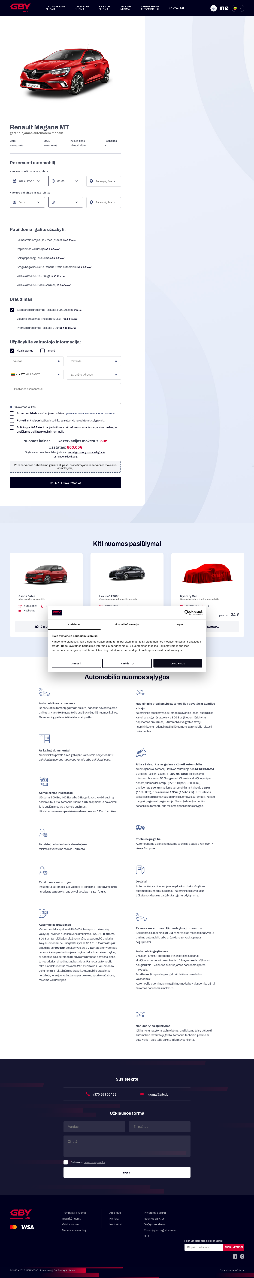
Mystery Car (188, 596)
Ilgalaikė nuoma (71, 1218)
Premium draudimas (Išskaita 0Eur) (43, 328)
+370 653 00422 (104, 1094)
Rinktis (127, 663)
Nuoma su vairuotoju (74, 1230)
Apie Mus (115, 1212)
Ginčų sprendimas (155, 1224)
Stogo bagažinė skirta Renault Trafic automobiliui (51, 267)
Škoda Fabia (27, 596)
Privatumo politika (155, 1212)
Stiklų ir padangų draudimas (37, 258)
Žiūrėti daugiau (46, 627)
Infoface (239, 1270)
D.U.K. (148, 1236)
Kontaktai (176, 8)
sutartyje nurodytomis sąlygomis (84, 420)
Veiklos (105, 8)
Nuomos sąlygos (154, 1218)
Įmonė (47, 351)
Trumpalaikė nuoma (74, 1212)
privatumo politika (94, 1162)
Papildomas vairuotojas (35, 249)
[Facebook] (222, 8)
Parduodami (150, 8)
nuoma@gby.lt (157, 1094)
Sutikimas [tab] (74, 624)
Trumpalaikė (55, 8)
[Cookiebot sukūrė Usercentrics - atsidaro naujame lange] (187, 612)
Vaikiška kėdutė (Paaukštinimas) (40, 285)
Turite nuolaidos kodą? (65, 456)
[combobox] (17, 374)
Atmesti (76, 663)
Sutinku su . (85, 1162)
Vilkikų (125, 8)
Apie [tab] (180, 624)
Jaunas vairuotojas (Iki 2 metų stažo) (43, 240)
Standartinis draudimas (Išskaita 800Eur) (45, 310)
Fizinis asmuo (21, 351)
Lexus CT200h (109, 596)
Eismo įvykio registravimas (160, 1230)
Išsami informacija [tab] (127, 624)
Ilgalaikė (82, 8)
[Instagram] (226, 8)
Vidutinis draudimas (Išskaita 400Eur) (44, 319)
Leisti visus (178, 663)
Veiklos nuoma (70, 1224)
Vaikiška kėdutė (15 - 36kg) (37, 276)
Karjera (114, 1218)
